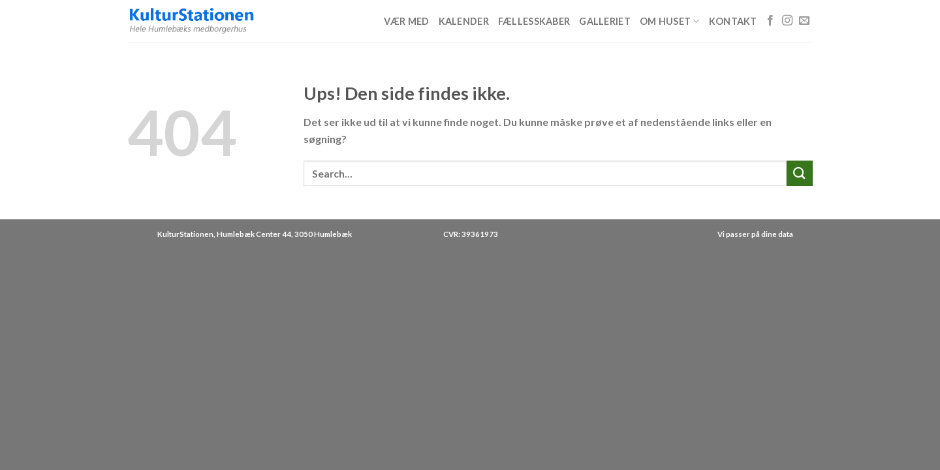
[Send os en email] (804, 21)
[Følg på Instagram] (787, 21)
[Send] (800, 173)
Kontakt (733, 21)
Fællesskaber (534, 21)
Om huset (670, 21)
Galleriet (605, 21)
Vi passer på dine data (755, 234)
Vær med (406, 21)
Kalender (464, 21)
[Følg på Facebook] (770, 21)
